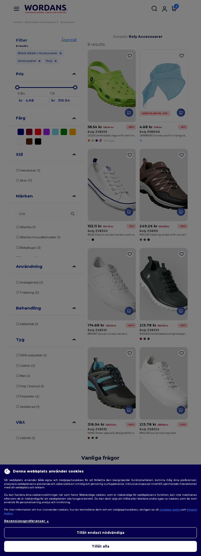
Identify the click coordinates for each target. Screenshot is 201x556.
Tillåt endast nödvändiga (100, 533)
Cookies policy (170, 509)
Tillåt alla (100, 546)
